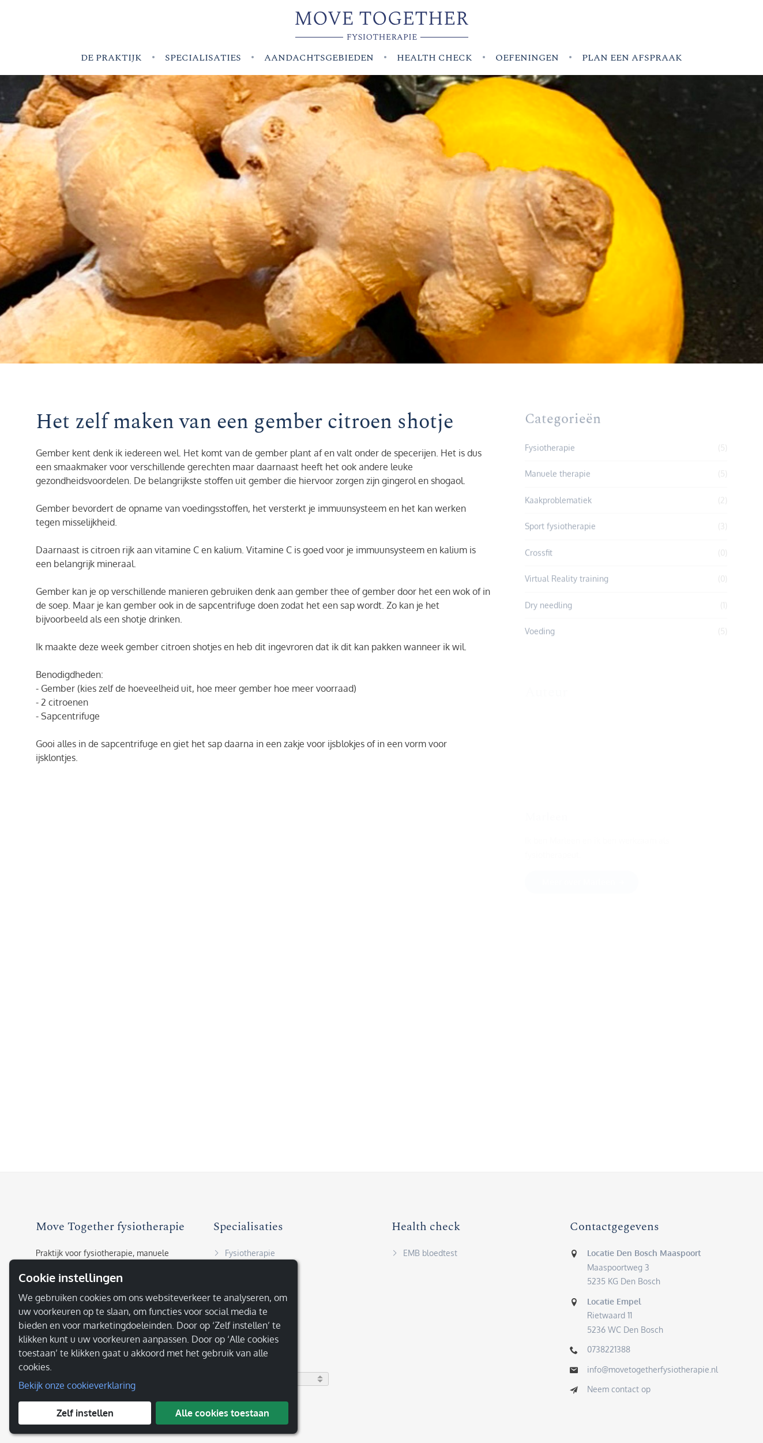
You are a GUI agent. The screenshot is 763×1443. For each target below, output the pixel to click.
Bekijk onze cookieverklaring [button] (77, 1385)
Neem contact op (619, 1391)
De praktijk (111, 58)
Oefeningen (527, 58)
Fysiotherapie (244, 1255)
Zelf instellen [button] (85, 1413)
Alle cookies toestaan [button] (222, 1413)
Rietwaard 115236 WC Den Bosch (625, 1318)
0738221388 (608, 1351)
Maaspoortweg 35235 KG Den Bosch (644, 1269)
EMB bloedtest (424, 1255)
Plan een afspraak (632, 58)
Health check (434, 58)
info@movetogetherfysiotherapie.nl (652, 1372)
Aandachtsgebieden (319, 58)
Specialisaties (203, 58)
